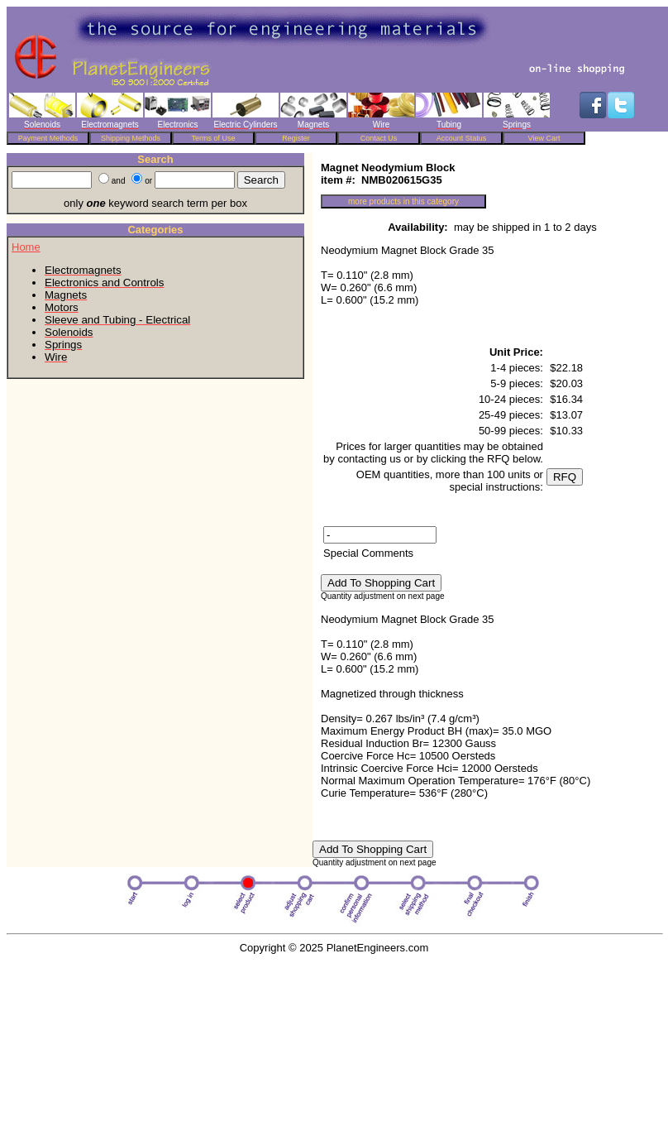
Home (26, 247)
